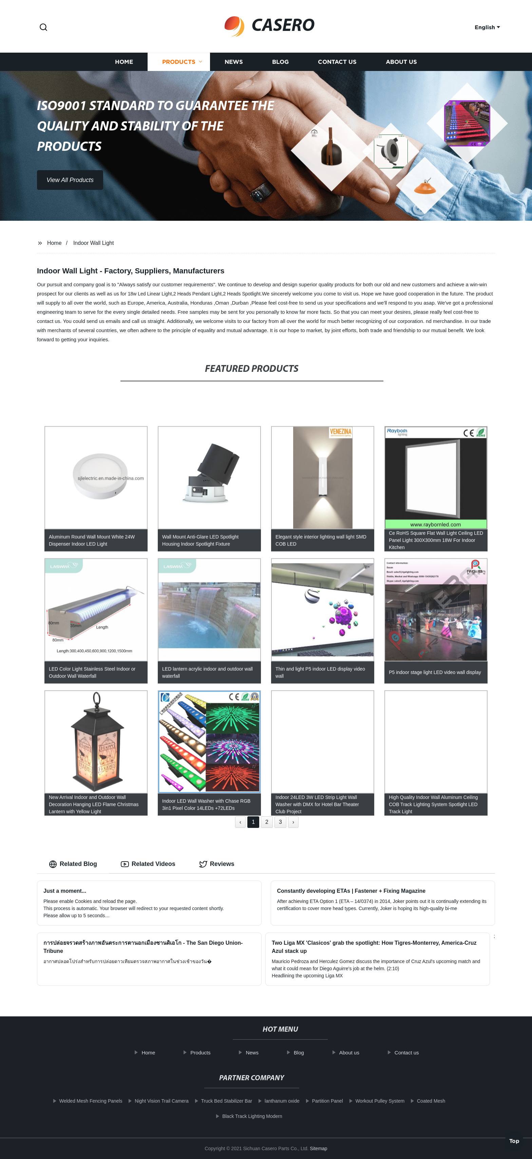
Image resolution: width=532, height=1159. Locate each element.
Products (178, 65)
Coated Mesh (420, 1101)
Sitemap (318, 1148)
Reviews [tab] (216, 864)
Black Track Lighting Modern (242, 1116)
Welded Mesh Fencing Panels (80, 1101)
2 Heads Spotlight (242, 293)
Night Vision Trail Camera (151, 1101)
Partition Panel (317, 1101)
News (234, 65)
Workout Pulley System (369, 1101)
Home (124, 65)
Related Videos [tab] (148, 864)
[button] (43, 27)
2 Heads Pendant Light (197, 293)
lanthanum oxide (271, 1101)
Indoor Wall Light (93, 243)
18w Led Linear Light (150, 293)
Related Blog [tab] (73, 864)
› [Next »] (293, 822)
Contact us (337, 65)
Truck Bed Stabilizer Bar (216, 1101)
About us (401, 65)
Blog (280, 65)
